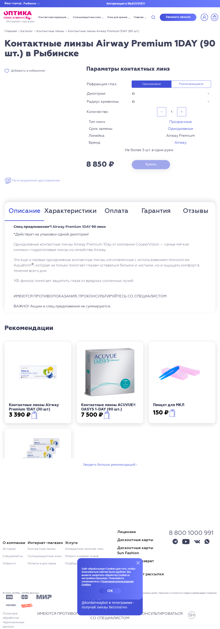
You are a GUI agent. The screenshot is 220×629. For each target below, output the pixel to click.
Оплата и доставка (42, 563)
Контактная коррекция (52, 17)
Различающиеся (191, 84)
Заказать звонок (178, 17)
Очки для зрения (117, 17)
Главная (138, 17)
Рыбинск (29, 3)
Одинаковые (151, 84)
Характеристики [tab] (70, 211)
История (9, 549)
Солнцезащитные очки (87, 17)
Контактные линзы (41, 549)
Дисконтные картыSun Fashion (135, 550)
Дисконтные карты (135, 540)
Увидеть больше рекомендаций (109, 464)
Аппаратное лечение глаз (84, 549)
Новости (9, 563)
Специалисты (13, 556)
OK (110, 591)
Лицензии (126, 532)
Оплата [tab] (116, 211)
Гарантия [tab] (156, 211)
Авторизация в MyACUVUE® (125, 3)
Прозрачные (180, 122)
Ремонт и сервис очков (82, 556)
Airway (181, 142)
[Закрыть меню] (138, 562)
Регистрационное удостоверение (36, 180)
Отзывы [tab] (195, 211)
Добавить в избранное (28, 70)
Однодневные (180, 129)
